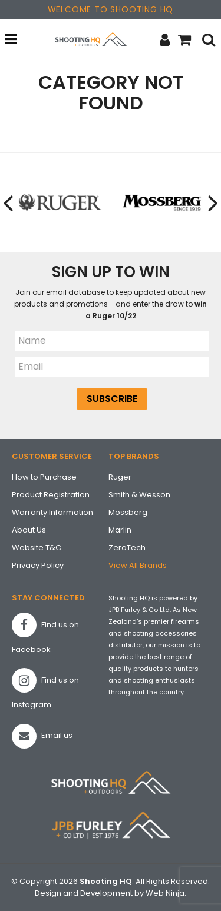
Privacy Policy (38, 565)
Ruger (119, 477)
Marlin (119, 530)
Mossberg (127, 512)
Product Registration (51, 494)
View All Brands (137, 565)
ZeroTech (127, 547)
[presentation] (9, 202)
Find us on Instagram (45, 689)
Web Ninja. (166, 893)
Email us (42, 736)
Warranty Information (52, 512)
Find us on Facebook (45, 634)
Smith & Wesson (139, 494)
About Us (29, 530)
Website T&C (36, 547)
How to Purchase (44, 477)
